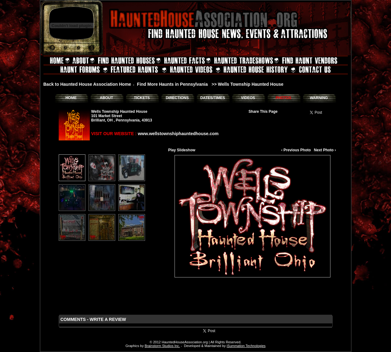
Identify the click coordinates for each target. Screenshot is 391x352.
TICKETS (142, 98)
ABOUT (106, 98)
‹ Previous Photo (296, 150)
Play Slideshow (181, 150)
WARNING (319, 98)
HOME (71, 98)
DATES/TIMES (212, 98)
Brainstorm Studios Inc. (162, 346)
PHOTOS (283, 98)
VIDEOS (248, 98)
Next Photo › (325, 150)
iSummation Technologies (246, 346)
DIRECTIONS (177, 98)
